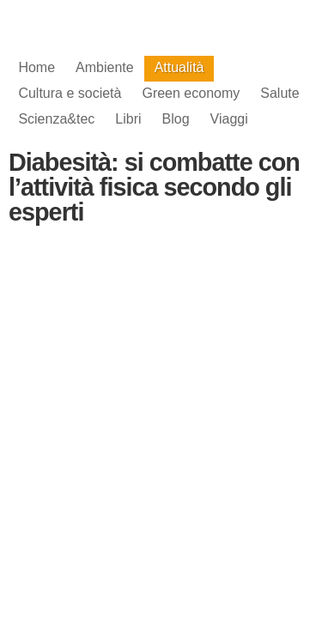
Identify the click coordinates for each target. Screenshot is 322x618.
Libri (128, 119)
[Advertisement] (161, 377)
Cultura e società (69, 93)
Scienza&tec (56, 119)
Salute (279, 93)
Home (36, 67)
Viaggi (229, 119)
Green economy (191, 93)
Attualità (179, 67)
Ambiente (105, 67)
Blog (176, 119)
